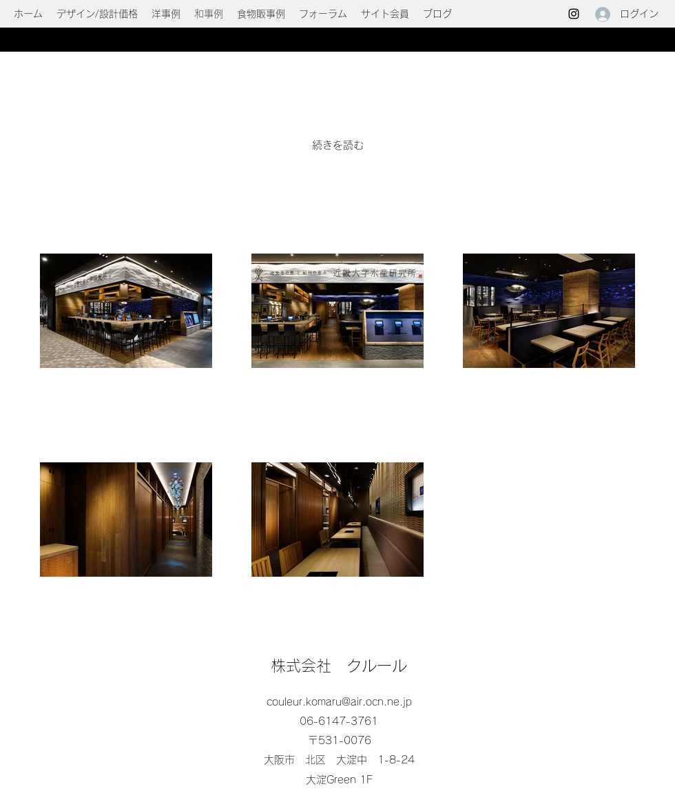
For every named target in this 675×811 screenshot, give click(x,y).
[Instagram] (574, 14)
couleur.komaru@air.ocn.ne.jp (339, 702)
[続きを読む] (338, 145)
